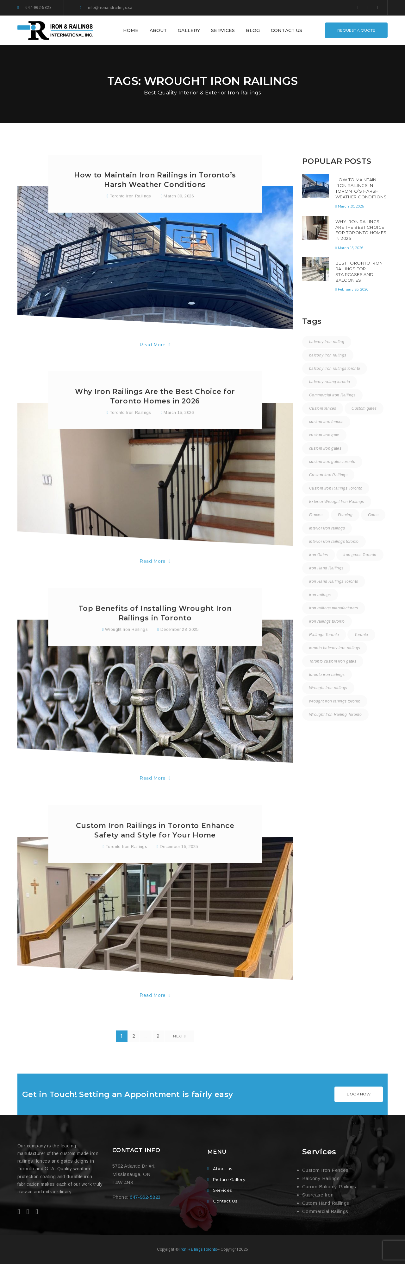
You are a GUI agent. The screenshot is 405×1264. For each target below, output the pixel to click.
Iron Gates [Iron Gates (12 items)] (318, 555)
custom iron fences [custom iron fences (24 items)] (326, 422)
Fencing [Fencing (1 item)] (345, 515)
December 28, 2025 (179, 657)
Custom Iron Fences (325, 1170)
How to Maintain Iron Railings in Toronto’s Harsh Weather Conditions (361, 188)
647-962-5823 (38, 7)
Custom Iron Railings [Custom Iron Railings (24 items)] (328, 475)
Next (179, 1036)
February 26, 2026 (353, 289)
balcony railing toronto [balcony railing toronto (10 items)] (329, 382)
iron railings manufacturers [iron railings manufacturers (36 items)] (333, 608)
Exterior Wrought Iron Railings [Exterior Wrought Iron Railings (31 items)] (336, 501)
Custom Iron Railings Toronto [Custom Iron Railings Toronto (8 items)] (335, 488)
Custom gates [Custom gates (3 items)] (364, 408)
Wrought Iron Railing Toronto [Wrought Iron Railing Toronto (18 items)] (335, 714)
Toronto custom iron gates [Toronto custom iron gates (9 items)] (332, 661)
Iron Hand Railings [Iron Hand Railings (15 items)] (326, 568)
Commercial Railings (325, 1211)
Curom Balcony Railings (329, 1186)
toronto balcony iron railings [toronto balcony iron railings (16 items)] (334, 648)
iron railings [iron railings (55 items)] (320, 595)
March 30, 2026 (179, 198)
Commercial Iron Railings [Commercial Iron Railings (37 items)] (332, 395)
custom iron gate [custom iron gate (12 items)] (324, 435)
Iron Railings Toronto (198, 1249)
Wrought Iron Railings (126, 657)
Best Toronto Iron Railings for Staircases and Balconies (359, 271)
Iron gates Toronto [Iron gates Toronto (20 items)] (359, 555)
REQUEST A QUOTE (356, 30)
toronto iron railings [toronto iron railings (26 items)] (327, 674)
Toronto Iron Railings (130, 198)
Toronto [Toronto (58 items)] (361, 634)
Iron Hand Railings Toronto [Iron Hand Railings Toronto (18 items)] (333, 581)
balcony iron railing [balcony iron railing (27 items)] (326, 342)
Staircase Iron (317, 1194)
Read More (155, 347)
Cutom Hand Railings (325, 1203)
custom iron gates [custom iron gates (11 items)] (325, 448)
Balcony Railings (321, 1178)
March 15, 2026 (179, 433)
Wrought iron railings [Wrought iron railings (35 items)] (328, 688)
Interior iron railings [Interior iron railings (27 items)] (327, 528)
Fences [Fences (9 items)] (315, 515)
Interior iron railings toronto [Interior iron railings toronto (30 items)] (334, 541)
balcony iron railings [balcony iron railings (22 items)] (327, 355)
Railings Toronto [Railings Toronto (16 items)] (324, 634)
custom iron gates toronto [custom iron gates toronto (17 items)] (332, 461)
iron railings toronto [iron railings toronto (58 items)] (327, 621)
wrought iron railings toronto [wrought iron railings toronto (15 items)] (334, 701)
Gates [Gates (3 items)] (373, 515)
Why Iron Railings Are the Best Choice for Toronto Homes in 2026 (361, 230)
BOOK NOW (359, 1094)
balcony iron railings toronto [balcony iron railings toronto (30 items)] (334, 368)
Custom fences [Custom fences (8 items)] (322, 408)
